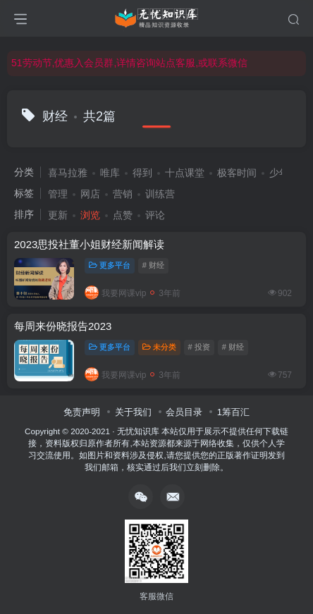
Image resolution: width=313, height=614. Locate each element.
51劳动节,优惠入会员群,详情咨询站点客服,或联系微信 (129, 62)
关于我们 (133, 412)
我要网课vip (115, 293)
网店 (90, 193)
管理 (58, 193)
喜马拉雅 (67, 172)
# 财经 (153, 265)
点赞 (123, 215)
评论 (155, 215)
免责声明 (81, 412)
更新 (58, 215)
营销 (123, 193)
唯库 (110, 172)
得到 (142, 172)
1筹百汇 (233, 412)
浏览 (90, 215)
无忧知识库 (138, 431)
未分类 (159, 347)
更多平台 (109, 265)
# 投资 (199, 347)
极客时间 (237, 172)
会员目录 (184, 412)
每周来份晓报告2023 (62, 326)
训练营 (160, 193)
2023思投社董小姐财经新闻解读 (89, 244)
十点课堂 (184, 172)
